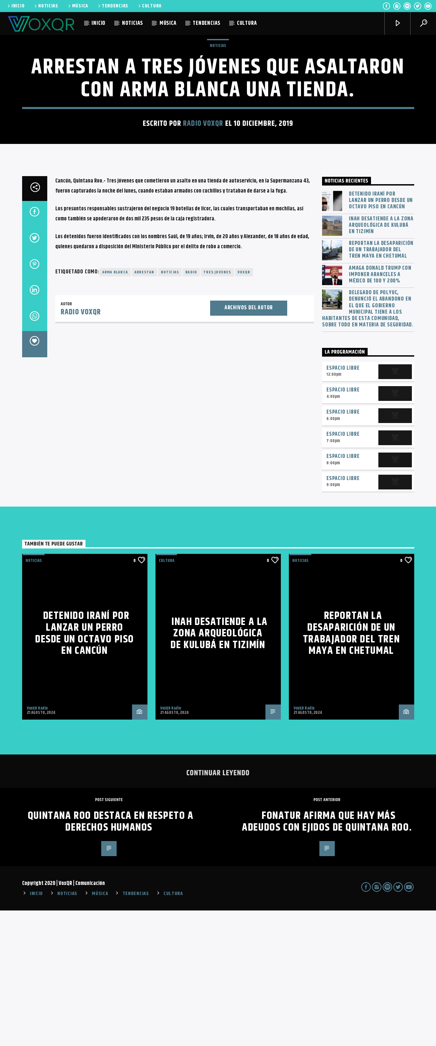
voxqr (244, 408)
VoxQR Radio (37, 843)
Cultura (166, 696)
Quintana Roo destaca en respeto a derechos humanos (111, 957)
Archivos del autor (249, 443)
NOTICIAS (45, 6)
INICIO (15, 6)
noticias (170, 408)
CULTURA (149, 6)
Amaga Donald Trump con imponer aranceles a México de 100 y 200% (380, 410)
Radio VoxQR (203, 191)
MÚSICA (77, 6)
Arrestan (144, 408)
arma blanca (115, 408)
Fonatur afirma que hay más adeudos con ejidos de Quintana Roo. (327, 957)
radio (191, 408)
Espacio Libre (342, 504)
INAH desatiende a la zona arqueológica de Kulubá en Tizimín (381, 361)
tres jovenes (217, 408)
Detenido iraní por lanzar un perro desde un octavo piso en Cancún (381, 336)
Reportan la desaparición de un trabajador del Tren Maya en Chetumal (381, 385)
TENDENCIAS (112, 6)
